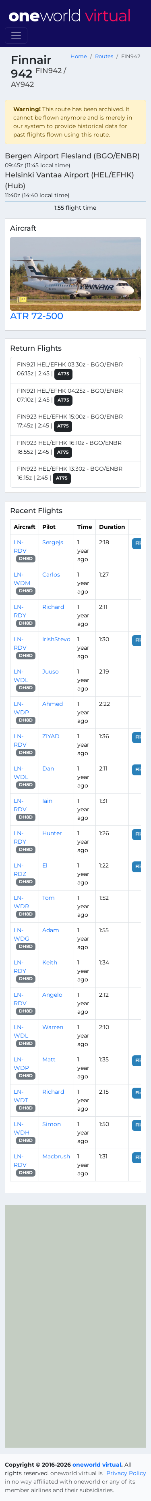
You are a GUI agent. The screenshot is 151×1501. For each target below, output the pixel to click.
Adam (50, 930)
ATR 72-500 (36, 316)
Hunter (52, 833)
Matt (49, 1059)
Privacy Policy (126, 1473)
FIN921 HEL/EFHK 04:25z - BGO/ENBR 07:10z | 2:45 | (70, 396)
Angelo (52, 994)
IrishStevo (56, 639)
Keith (49, 962)
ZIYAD (51, 736)
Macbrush (56, 1156)
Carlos (51, 574)
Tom (48, 897)
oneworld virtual (96, 1464)
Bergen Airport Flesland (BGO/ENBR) (72, 156)
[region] (75, 1326)
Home (78, 56)
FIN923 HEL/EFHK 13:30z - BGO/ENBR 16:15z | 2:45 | (69, 474)
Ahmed (52, 703)
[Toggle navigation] (16, 35)
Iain (47, 800)
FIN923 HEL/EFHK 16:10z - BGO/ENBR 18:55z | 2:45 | (69, 448)
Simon (51, 1124)
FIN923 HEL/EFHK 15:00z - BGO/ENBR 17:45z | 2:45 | (70, 422)
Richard (53, 607)
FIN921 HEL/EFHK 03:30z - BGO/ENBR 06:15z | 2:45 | (70, 370)
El (45, 865)
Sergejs (52, 542)
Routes (104, 56)
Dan (48, 768)
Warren (52, 1027)
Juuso (50, 671)
